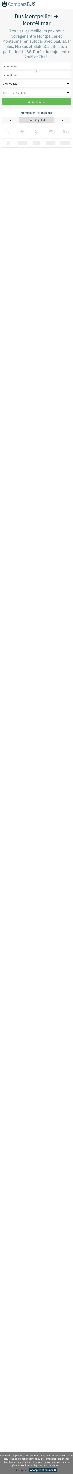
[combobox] (36, 65)
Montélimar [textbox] (10, 75)
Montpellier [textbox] (10, 66)
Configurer (22, 1470)
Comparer (36, 101)
